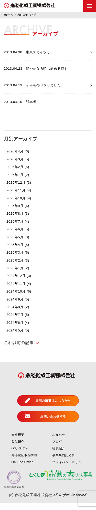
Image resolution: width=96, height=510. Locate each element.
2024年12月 (22, 282)
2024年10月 (22, 298)
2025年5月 (20, 243)
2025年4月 (20, 251)
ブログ (57, 448)
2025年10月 (22, 204)
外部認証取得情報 (24, 462)
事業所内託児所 (63, 462)
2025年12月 (22, 189)
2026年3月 (20, 165)
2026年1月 (20, 181)
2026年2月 (20, 173)
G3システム (20, 455)
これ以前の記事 (19, 349)
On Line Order (22, 469)
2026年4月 (20, 157)
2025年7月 (20, 228)
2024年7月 (20, 321)
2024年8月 (20, 313)
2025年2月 (20, 267)
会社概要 (18, 441)
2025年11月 (22, 196)
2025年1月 (20, 274)
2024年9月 (20, 305)
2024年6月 (20, 329)
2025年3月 (20, 259)
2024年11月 (22, 290)
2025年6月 (20, 235)
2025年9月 (20, 212)
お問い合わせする (45, 423)
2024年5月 (20, 337)
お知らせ (58, 441)
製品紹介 (18, 448)
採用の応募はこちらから (48, 407)
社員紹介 (58, 455)
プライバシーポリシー (68, 469)
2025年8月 (20, 220)
